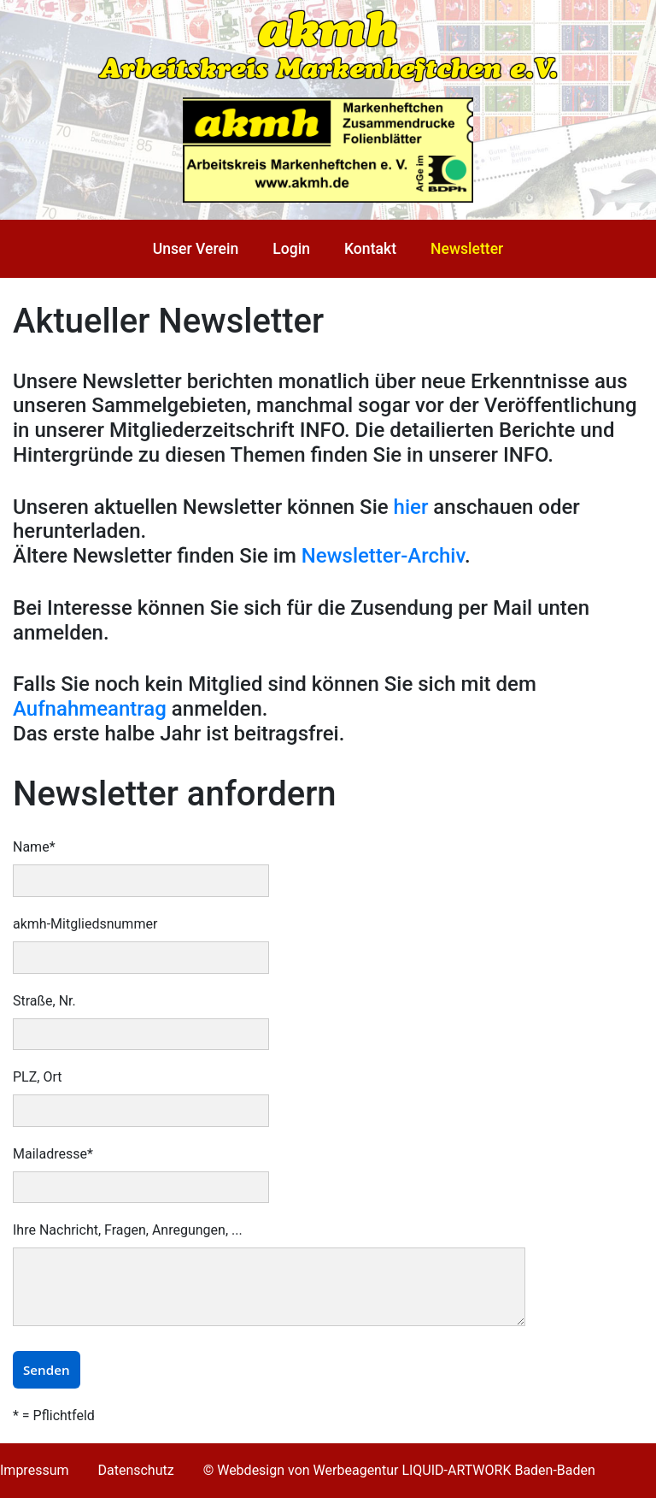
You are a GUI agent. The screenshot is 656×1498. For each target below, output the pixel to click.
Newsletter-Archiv (383, 556)
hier (411, 507)
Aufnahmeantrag (90, 709)
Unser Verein (196, 248)
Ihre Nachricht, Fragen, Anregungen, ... (128, 1230)
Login (291, 248)
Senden (46, 1369)
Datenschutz (135, 1470)
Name (34, 847)
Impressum (34, 1470)
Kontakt (370, 248)
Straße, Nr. (44, 1001)
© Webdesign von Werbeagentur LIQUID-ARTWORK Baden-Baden (399, 1470)
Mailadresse (53, 1154)
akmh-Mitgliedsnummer (85, 924)
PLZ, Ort (37, 1077)
